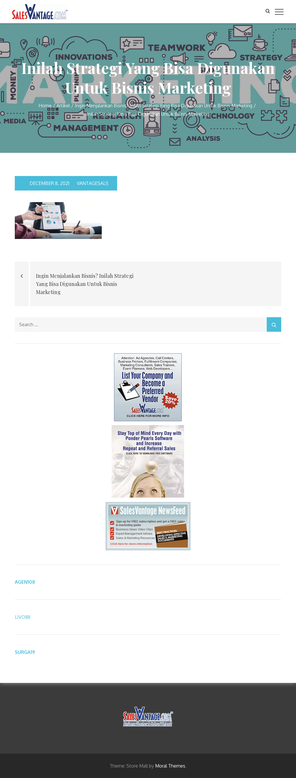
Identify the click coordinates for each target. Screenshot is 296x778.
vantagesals (90, 183)
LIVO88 (22, 617)
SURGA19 (25, 652)
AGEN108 (25, 582)
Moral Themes (170, 766)
